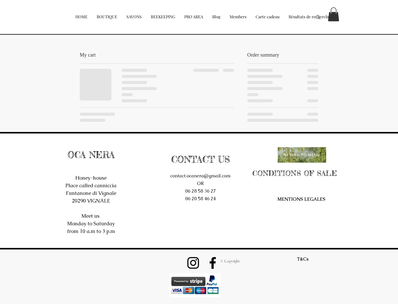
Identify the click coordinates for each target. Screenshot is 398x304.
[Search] (318, 17)
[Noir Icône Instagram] (193, 263)
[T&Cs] (303, 259)
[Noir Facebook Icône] (213, 263)
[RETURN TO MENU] (302, 155)
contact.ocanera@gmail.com (200, 176)
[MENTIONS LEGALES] (301, 199)
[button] (107, 14)
